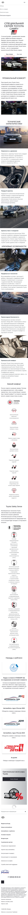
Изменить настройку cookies (7, 901)
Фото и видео (4, 9)
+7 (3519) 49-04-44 (14, 877)
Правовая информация (6, 899)
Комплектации (4, 12)
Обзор (2, 6)
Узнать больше (14, 779)
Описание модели (5, 15)
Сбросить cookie (4, 903)
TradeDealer (14, 912)
